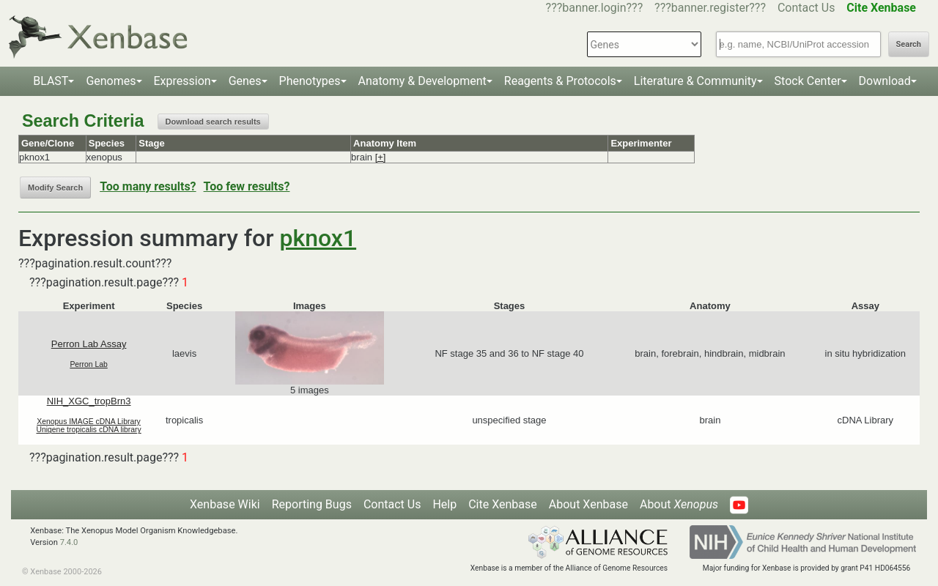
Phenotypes (310, 81)
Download (885, 81)
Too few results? (247, 186)
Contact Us (806, 8)
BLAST (50, 81)
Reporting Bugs (312, 504)
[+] (380, 157)
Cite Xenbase (502, 504)
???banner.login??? (594, 8)
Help (444, 504)
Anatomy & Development (422, 81)
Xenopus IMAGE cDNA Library (89, 422)
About (679, 504)
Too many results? (148, 186)
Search (908, 44)
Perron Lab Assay (89, 343)
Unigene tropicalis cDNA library (88, 430)
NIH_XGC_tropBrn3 (89, 401)
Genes (245, 81)
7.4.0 (69, 542)
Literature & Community (695, 81)
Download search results (213, 121)
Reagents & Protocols (560, 81)
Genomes (111, 81)
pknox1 (318, 238)
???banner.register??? (710, 8)
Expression (182, 81)
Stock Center (808, 81)
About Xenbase (588, 504)
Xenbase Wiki (225, 504)
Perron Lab (88, 364)
